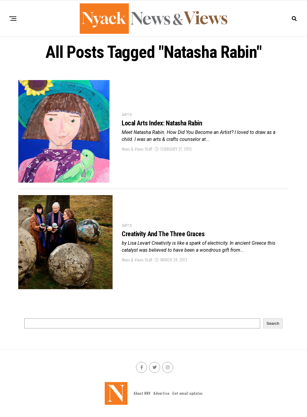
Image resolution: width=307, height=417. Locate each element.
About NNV (142, 393)
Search (273, 323)
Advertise (161, 393)
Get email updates (187, 393)
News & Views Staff (137, 148)
